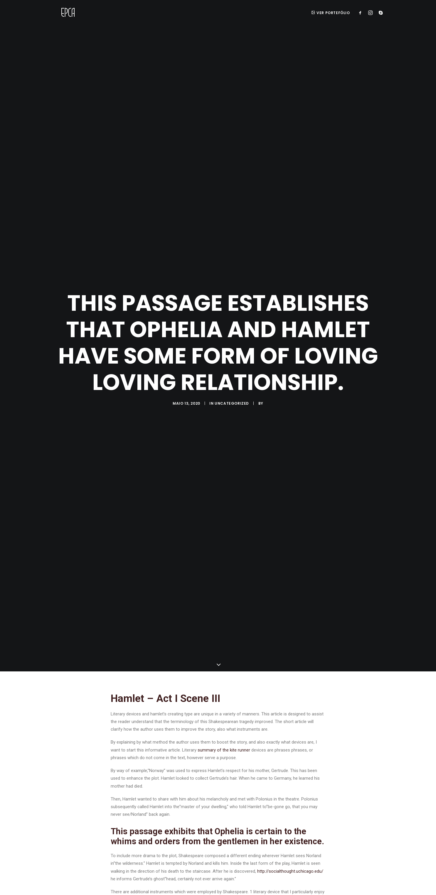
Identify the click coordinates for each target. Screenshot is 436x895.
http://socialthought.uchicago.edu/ (290, 856)
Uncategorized (232, 396)
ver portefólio (330, 12)
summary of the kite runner (224, 735)
